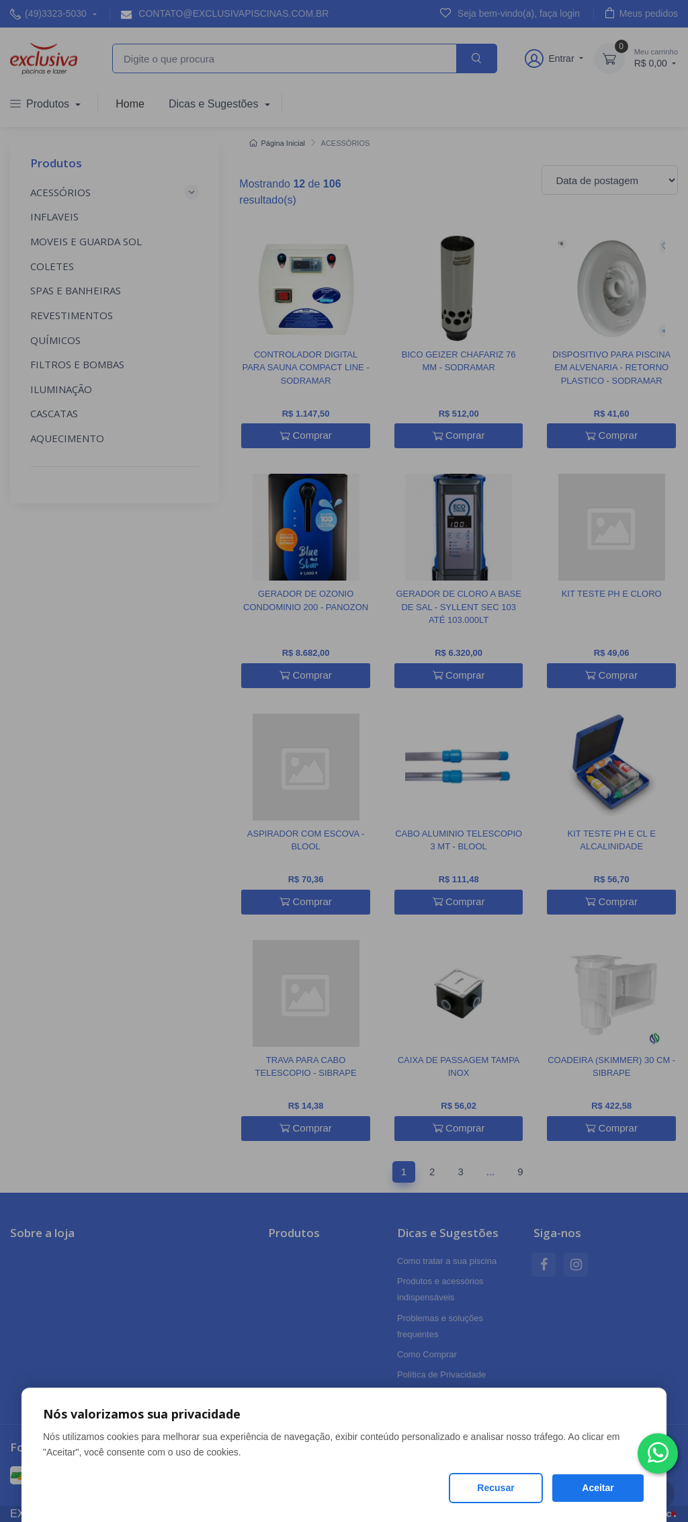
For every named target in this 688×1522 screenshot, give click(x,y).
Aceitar (597, 1487)
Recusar (495, 1487)
